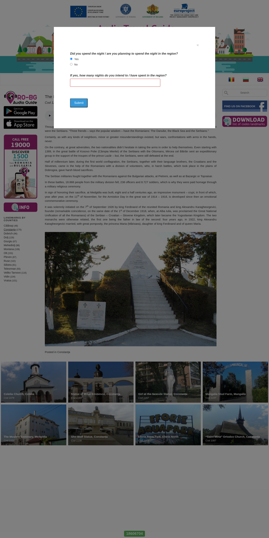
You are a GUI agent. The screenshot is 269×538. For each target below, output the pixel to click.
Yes (76, 59)
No (76, 64)
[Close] (198, 45)
